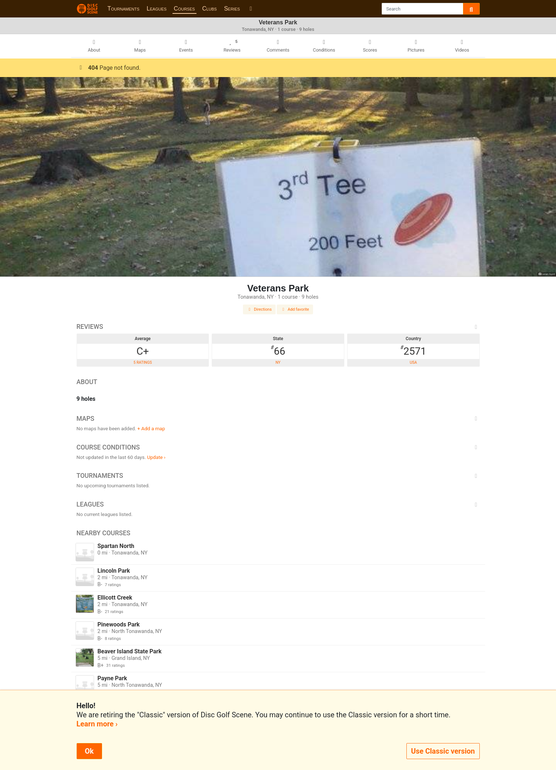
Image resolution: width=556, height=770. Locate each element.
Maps (278, 418)
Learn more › (97, 723)
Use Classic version (443, 751)
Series (232, 8)
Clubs (209, 8)
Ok (89, 751)
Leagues (157, 8)
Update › (156, 457)
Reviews (278, 326)
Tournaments (123, 8)
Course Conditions (278, 447)
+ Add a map (151, 428)
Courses (184, 8)
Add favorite (295, 309)
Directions (259, 309)
